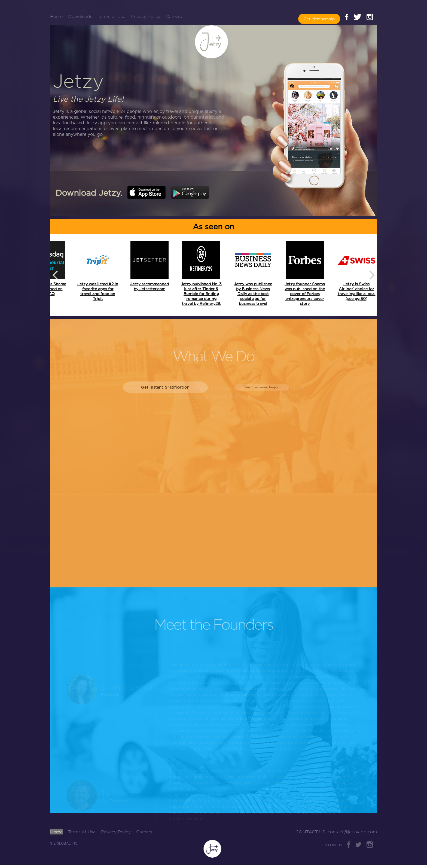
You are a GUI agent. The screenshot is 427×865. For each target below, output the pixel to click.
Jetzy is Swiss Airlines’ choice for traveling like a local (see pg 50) (357, 291)
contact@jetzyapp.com (352, 831)
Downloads (80, 16)
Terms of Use (111, 16)
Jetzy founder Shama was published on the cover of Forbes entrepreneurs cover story (305, 293)
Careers (174, 16)
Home (56, 16)
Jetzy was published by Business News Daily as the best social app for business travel (253, 293)
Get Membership (319, 18)
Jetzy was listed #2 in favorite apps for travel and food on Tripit (97, 291)
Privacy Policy (145, 16)
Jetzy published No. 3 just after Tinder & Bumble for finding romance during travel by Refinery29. (201, 293)
